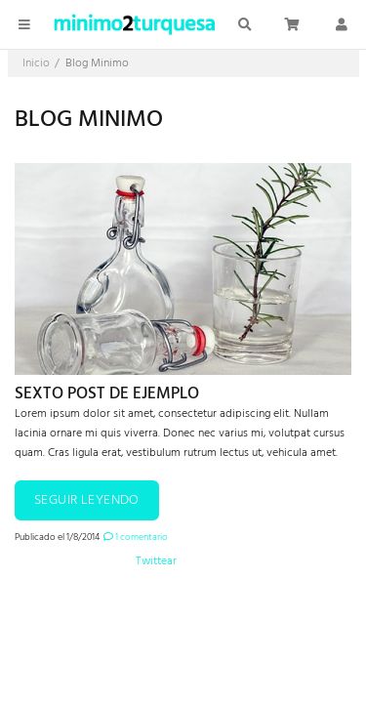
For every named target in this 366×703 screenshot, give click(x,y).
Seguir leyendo (87, 500)
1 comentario (135, 537)
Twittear (156, 561)
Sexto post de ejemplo (107, 394)
